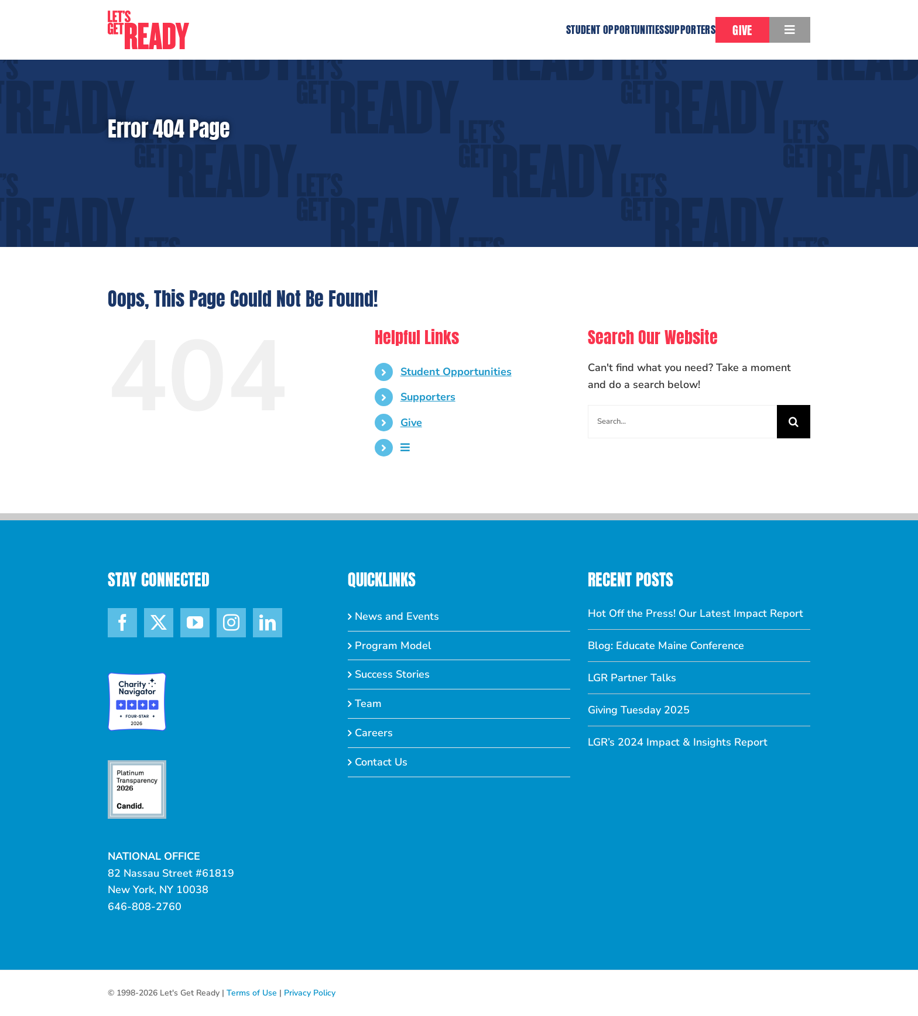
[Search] (793, 421)
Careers (374, 733)
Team (368, 703)
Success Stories (392, 674)
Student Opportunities (456, 372)
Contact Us (381, 762)
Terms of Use (252, 992)
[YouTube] (195, 622)
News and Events (397, 616)
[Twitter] (158, 622)
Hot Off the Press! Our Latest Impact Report (695, 613)
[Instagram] (231, 622)
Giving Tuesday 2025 (639, 710)
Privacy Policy (309, 992)
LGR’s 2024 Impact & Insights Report (678, 742)
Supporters (427, 397)
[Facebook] (122, 622)
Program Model (393, 646)
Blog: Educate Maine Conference (666, 645)
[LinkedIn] (267, 622)
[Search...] (682, 421)
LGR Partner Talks (632, 677)
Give (411, 423)
